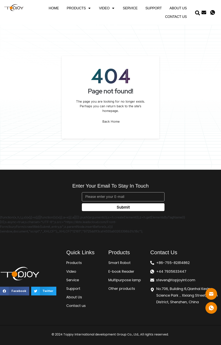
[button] (14, 291)
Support (153, 8)
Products (79, 8)
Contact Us (176, 17)
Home (54, 8)
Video (107, 8)
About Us (178, 8)
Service (130, 8)
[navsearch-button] (197, 12)
